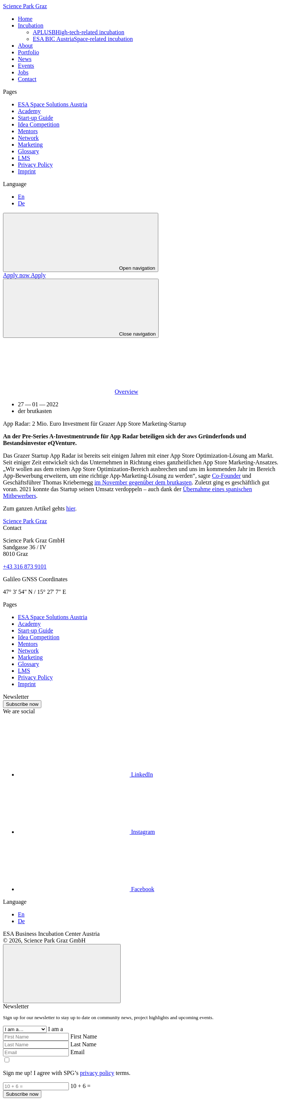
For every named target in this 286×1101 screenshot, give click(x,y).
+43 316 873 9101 (25, 566)
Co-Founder (226, 476)
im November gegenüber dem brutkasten (142, 482)
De (21, 203)
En (21, 196)
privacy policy (97, 1073)
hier (70, 508)
